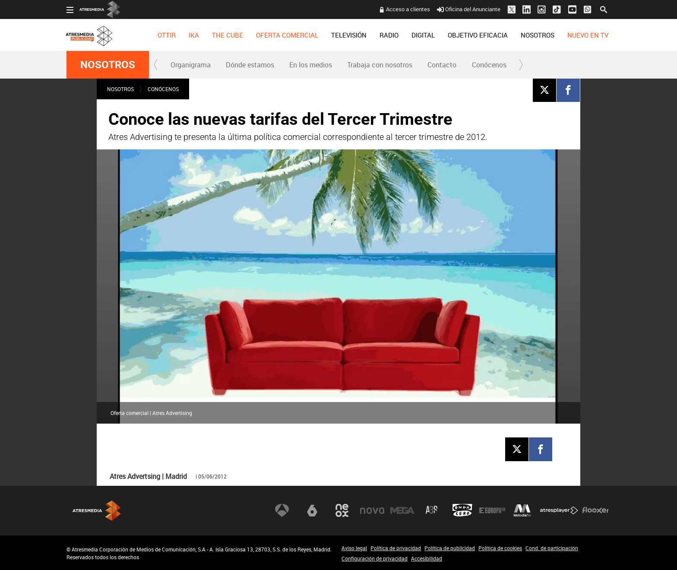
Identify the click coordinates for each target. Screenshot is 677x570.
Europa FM (492, 510)
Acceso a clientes (408, 9)
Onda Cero (462, 510)
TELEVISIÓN (349, 35)
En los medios (310, 65)
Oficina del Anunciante (468, 9)
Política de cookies (500, 548)
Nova (372, 510)
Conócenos (489, 65)
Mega (402, 510)
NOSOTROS (537, 35)
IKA (194, 35)
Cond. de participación (551, 548)
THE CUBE (227, 35)
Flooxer (595, 510)
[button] (156, 65)
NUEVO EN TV (587, 35)
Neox (342, 510)
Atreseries (432, 510)
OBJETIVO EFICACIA (478, 35)
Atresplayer (559, 510)
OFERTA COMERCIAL (287, 35)
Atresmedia (96, 510)
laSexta (312, 510)
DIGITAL (423, 35)
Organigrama (191, 65)
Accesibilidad (426, 558)
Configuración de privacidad (375, 558)
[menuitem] (166, 35)
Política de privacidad (395, 548)
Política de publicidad (449, 548)
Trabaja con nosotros (379, 65)
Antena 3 (282, 510)
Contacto (441, 65)
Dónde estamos (250, 65)
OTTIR (167, 35)
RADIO (389, 35)
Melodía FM (522, 510)
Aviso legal (354, 548)
